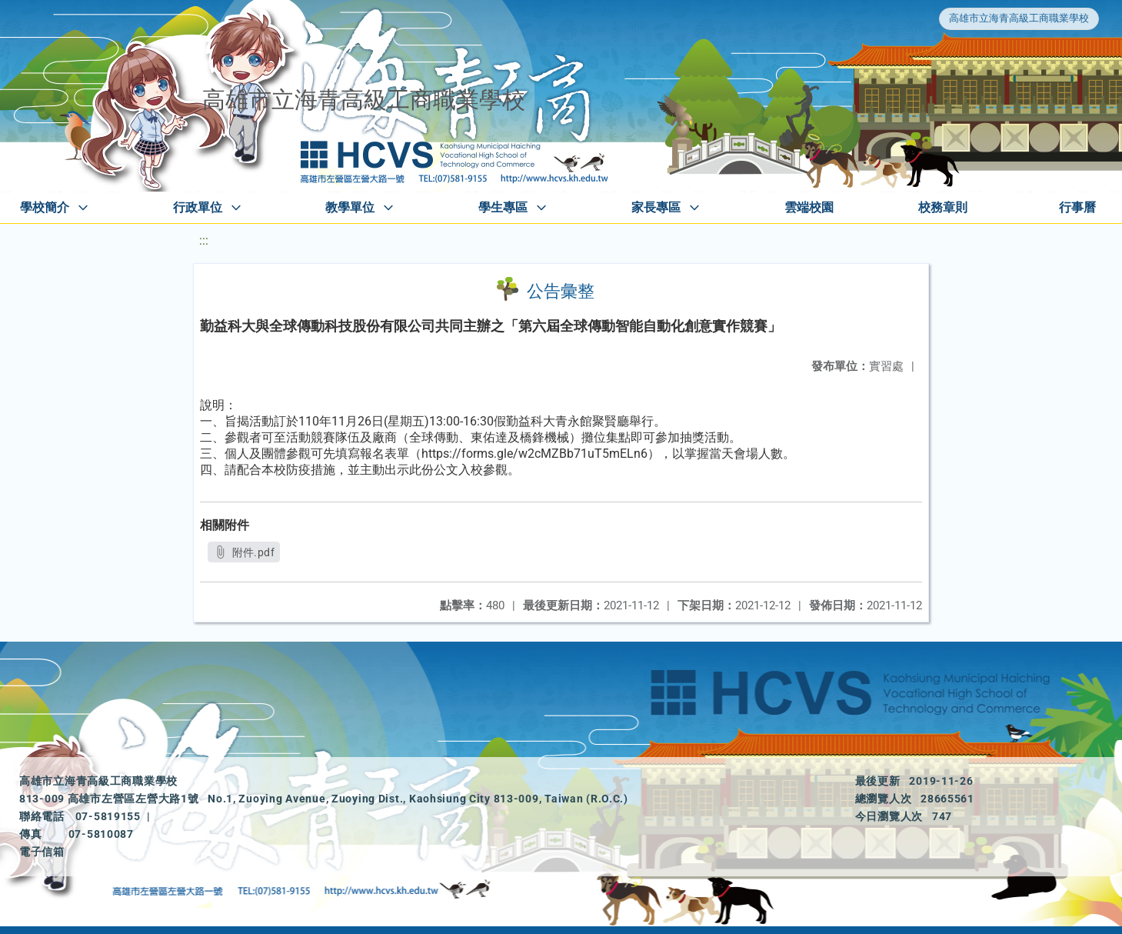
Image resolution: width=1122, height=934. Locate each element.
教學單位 (350, 207)
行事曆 (1077, 207)
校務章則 (942, 207)
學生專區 (503, 207)
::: (203, 240)
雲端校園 (809, 207)
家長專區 (656, 207)
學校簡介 (44, 207)
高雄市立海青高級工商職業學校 (1019, 18)
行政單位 (197, 207)
